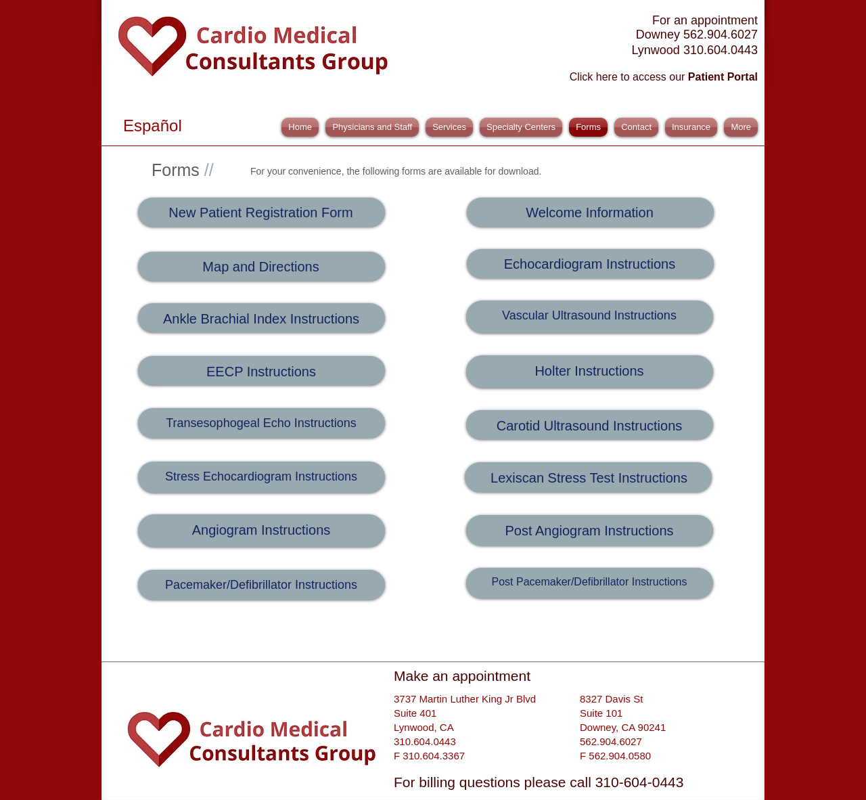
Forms (183, 169)
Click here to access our (664, 77)
